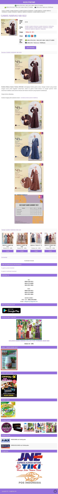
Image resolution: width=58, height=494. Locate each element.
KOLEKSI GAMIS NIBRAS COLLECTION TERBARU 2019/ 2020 (29, 341)
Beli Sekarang (30, 47)
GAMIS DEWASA (14, 10)
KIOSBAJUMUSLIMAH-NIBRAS (29, 97)
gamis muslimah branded (9, 271)
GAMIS (7, 10)
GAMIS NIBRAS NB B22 (13, 15)
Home (3, 10)
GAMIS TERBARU (12, 12)
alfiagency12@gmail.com (31, 301)
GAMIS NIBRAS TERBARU (41, 27)
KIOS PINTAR (29, 2)
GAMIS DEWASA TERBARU (26, 10)
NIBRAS (20, 12)
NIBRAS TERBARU (27, 12)
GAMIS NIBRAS (38, 10)
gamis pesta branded (8, 268)
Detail (7, 251)
